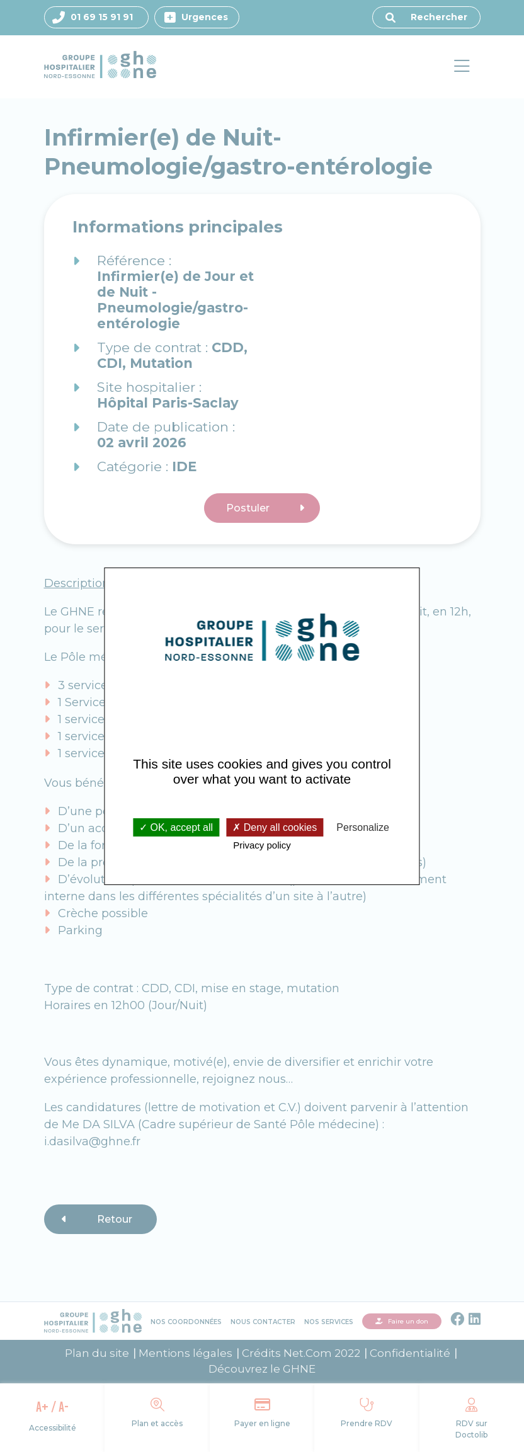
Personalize (362, 827)
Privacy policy (262, 845)
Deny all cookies (274, 827)
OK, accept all (176, 827)
